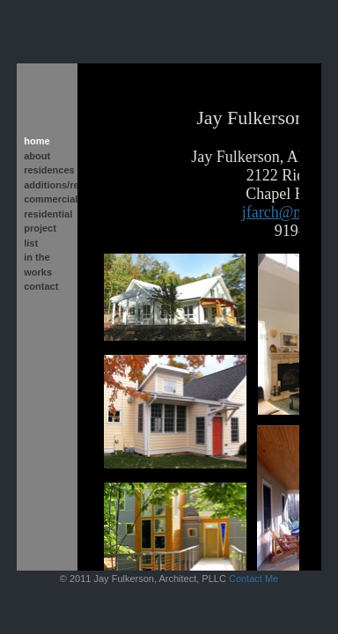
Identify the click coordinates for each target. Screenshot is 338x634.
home (36, 141)
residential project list (47, 228)
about (37, 156)
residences (47, 170)
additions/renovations (47, 185)
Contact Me (253, 578)
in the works (38, 264)
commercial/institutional (47, 199)
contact (41, 286)
